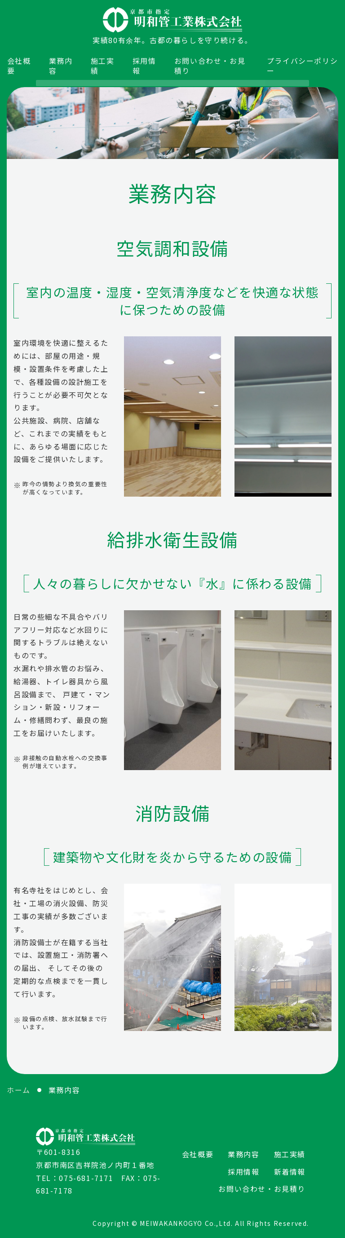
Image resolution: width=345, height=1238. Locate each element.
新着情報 (289, 1170)
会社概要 (19, 65)
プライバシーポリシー (299, 65)
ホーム (19, 1089)
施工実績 (103, 65)
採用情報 (145, 65)
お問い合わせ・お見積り (210, 65)
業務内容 (61, 65)
